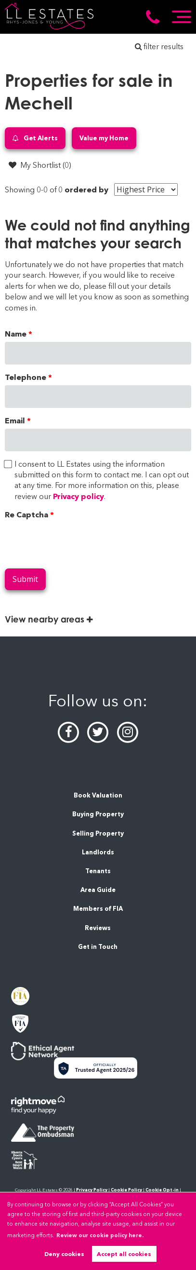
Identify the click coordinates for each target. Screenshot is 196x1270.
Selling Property (98, 833)
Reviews (98, 928)
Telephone (25, 377)
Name (15, 333)
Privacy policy (78, 496)
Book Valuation (98, 795)
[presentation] (78, 542)
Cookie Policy (126, 1189)
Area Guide (98, 889)
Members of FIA (98, 908)
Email (15, 420)
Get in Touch (98, 946)
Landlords (98, 852)
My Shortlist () (40, 165)
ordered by (86, 189)
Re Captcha (26, 514)
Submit (25, 579)
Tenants (98, 871)
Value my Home (103, 138)
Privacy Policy (91, 1189)
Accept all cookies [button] (124, 1253)
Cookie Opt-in (162, 1189)
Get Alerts (35, 138)
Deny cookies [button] (64, 1253)
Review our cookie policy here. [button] (100, 1235)
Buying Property (98, 814)
